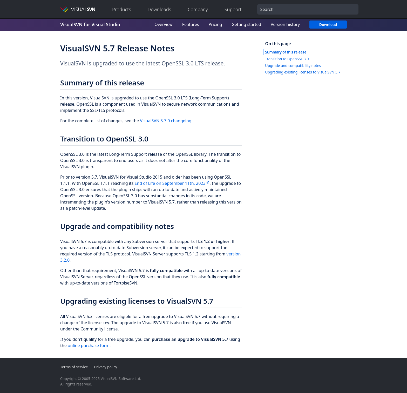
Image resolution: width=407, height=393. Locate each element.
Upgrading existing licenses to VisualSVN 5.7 (302, 72)
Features (190, 24)
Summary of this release (285, 52)
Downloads (159, 9)
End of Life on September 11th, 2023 (169, 183)
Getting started (246, 24)
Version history (285, 24)
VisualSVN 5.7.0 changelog (165, 121)
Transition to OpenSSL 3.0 (287, 58)
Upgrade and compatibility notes (293, 65)
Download (328, 24)
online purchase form (89, 345)
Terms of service (74, 366)
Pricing (215, 24)
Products (121, 9)
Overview (163, 24)
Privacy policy (105, 366)
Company (198, 9)
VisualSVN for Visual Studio (90, 24)
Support (233, 9)
